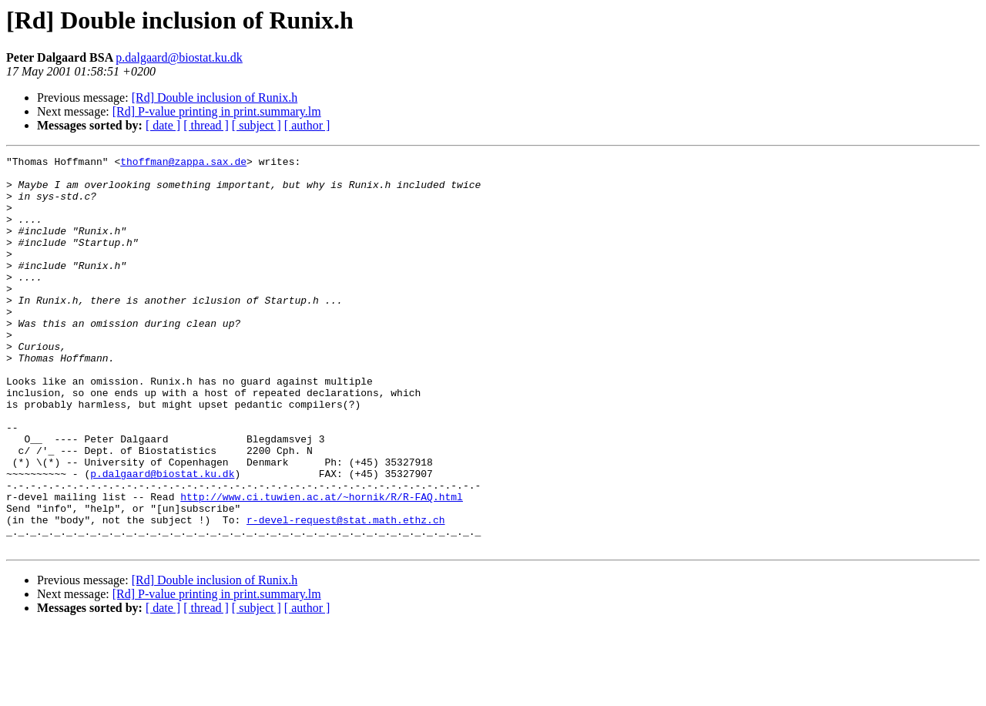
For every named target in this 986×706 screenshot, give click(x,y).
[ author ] (307, 125)
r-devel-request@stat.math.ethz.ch (345, 593)
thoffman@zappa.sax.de (183, 163)
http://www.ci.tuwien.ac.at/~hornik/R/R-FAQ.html (321, 566)
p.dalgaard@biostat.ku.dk (179, 57)
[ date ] (163, 125)
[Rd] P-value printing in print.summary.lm (216, 111)
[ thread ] (206, 125)
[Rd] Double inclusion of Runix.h (215, 97)
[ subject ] (256, 125)
